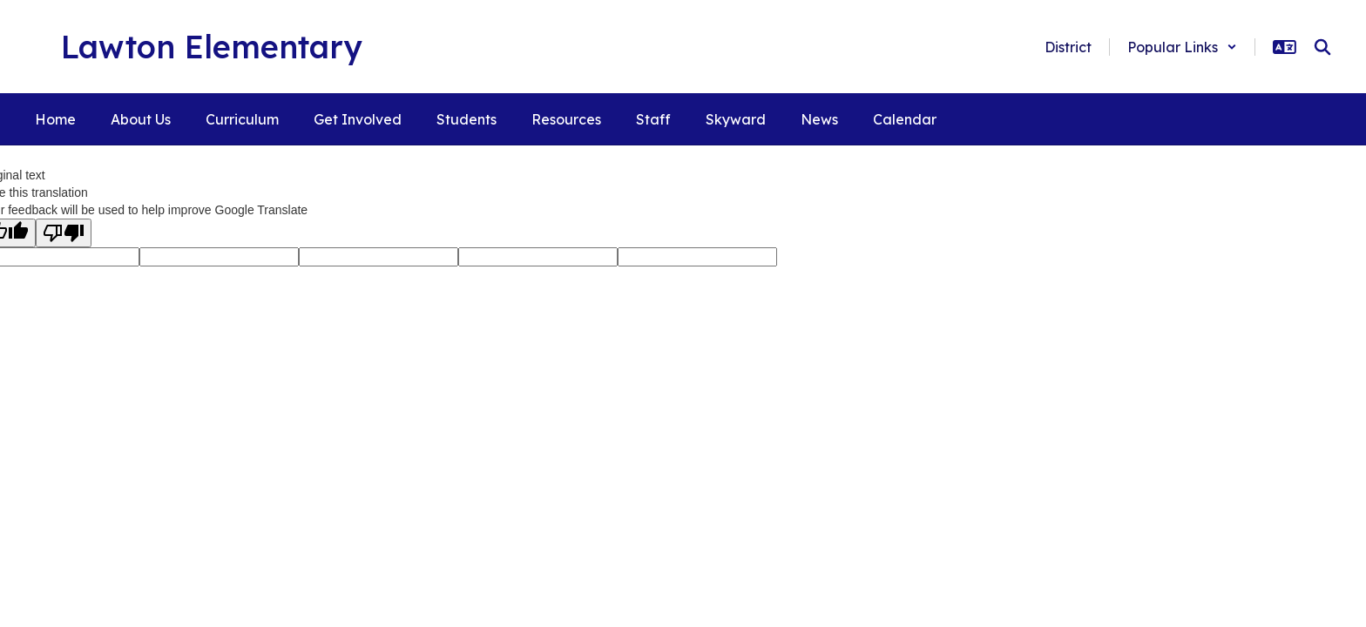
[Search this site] (1322, 47)
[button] (1182, 47)
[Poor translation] (63, 233)
